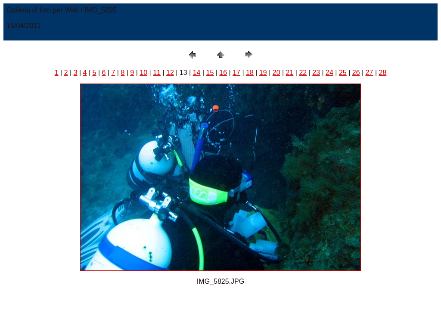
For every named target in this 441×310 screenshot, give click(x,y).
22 (303, 72)
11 (157, 72)
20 (276, 72)
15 (210, 72)
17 (236, 72)
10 (143, 72)
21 (290, 72)
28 (382, 72)
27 (369, 72)
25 (343, 72)
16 (223, 72)
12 (170, 72)
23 (316, 72)
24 (329, 72)
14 (197, 72)
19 (263, 72)
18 (250, 72)
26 (356, 72)
